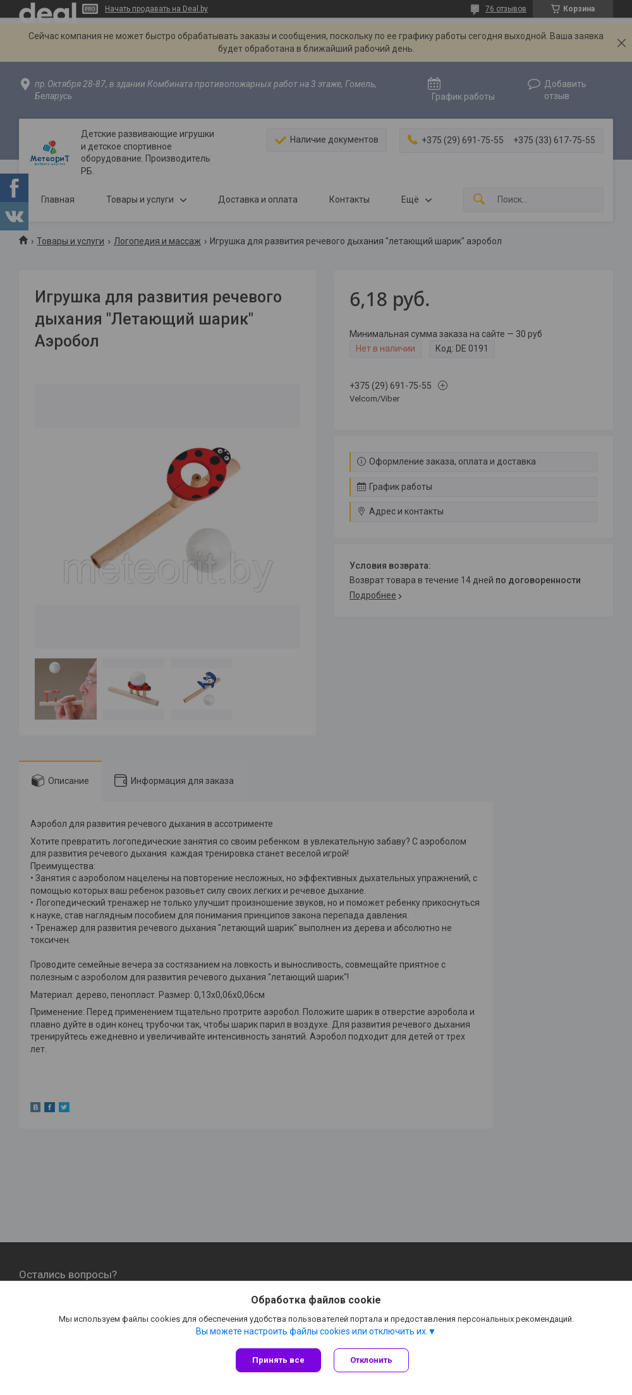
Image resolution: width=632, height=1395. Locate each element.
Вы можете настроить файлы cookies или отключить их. (312, 1331)
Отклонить (371, 1360)
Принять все (278, 1360)
